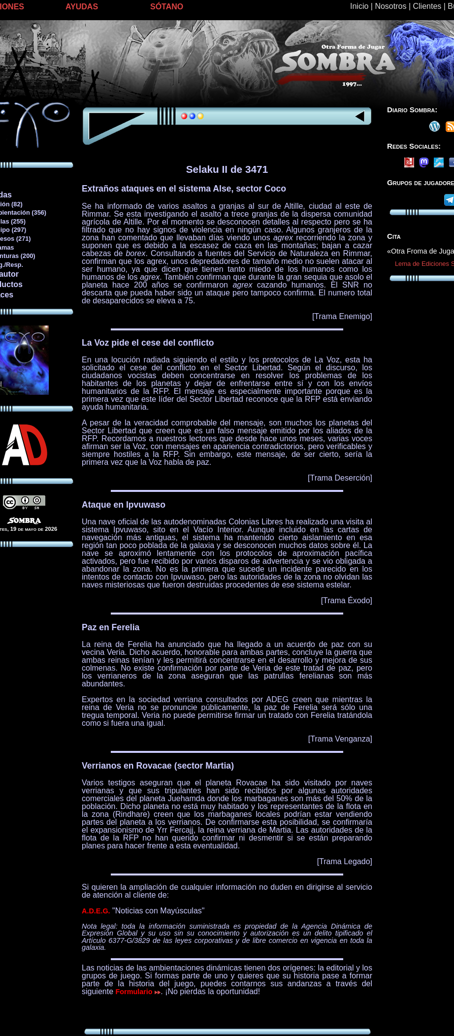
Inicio (359, 6)
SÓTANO (166, 6)
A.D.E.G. (96, 911)
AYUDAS (81, 6)
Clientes (427, 6)
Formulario (138, 992)
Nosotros (390, 6)
